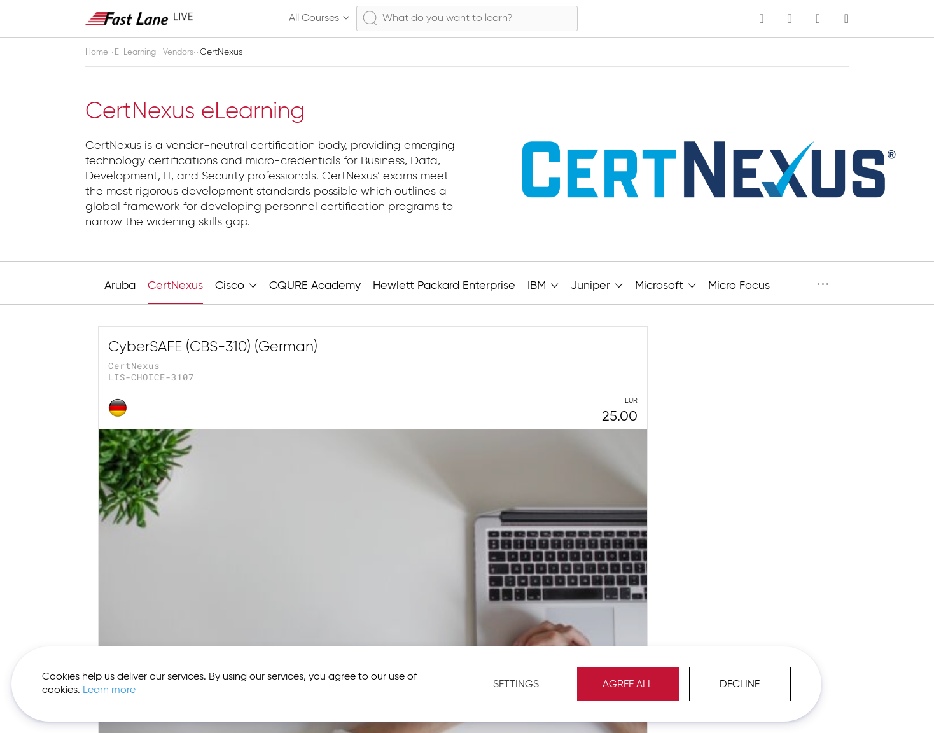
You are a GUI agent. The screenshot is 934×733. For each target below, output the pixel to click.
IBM (543, 284)
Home (98, 52)
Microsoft (665, 284)
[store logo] (139, 18)
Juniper (597, 284)
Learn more (179, 681)
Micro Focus (739, 285)
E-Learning (140, 52)
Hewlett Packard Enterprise (444, 285)
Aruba (120, 285)
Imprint (741, 701)
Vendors (186, 52)
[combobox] (467, 18)
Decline (652, 676)
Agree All (540, 676)
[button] (798, 701)
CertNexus (175, 285)
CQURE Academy (315, 285)
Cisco (236, 284)
